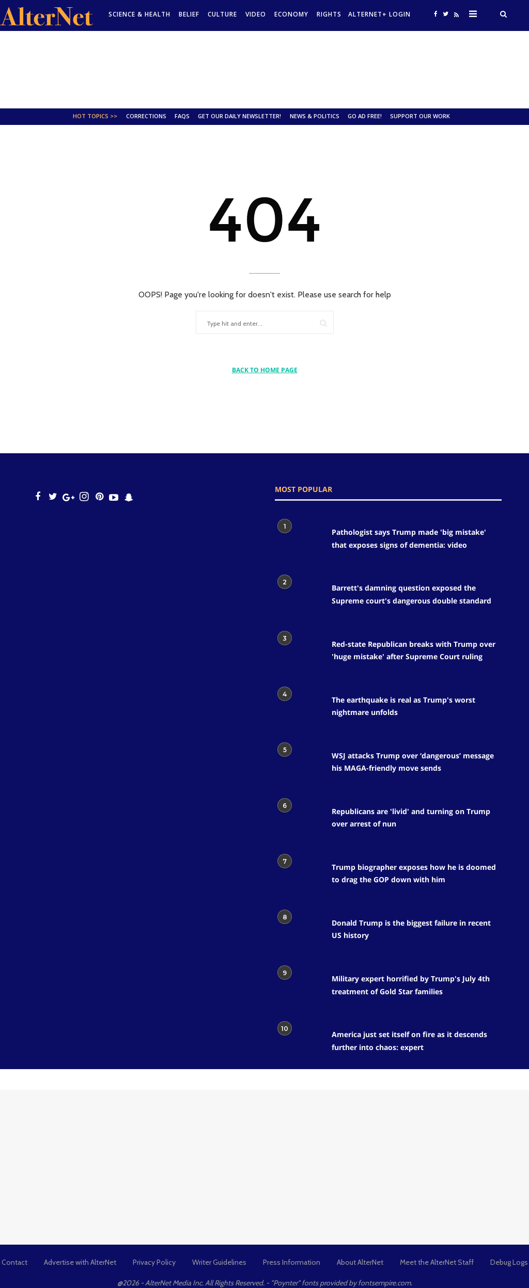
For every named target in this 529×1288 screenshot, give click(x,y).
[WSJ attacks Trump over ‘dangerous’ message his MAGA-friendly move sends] (298, 764)
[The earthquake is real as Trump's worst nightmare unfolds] (298, 708)
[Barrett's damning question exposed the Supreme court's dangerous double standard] (298, 596)
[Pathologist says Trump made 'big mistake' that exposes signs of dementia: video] (298, 541)
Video (255, 14)
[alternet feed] (455, 17)
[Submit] (323, 322)
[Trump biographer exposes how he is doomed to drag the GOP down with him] (298, 876)
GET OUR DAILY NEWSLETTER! (239, 116)
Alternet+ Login (379, 14)
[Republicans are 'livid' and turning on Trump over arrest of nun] (298, 820)
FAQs (182, 116)
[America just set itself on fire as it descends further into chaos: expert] (298, 1043)
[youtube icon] (113, 497)
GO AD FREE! (365, 116)
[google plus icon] (68, 497)
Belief (189, 14)
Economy (291, 14)
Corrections (146, 116)
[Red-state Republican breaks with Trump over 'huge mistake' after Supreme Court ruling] (298, 653)
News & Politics (314, 116)
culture (222, 14)
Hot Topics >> (95, 116)
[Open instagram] (83, 497)
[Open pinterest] (99, 497)
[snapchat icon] (128, 497)
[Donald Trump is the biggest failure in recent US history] (298, 931)
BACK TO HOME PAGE (265, 369)
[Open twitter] (445, 13)
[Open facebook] (435, 13)
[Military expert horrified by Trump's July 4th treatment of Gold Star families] (298, 987)
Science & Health (139, 14)
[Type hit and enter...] (242, 324)
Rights (329, 14)
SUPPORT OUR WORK (420, 116)
